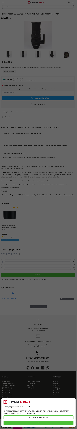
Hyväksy (38, 423)
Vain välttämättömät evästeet (38, 417)
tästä (33, 413)
